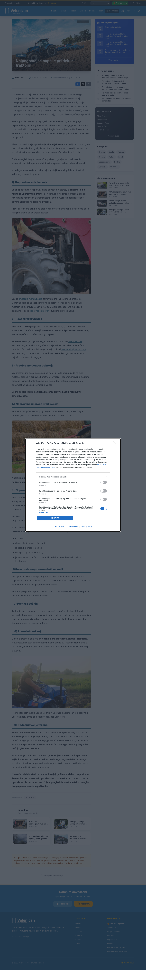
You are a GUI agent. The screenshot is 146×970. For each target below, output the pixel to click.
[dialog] (73, 485)
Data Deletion (59, 527)
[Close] (115, 443)
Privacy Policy (87, 527)
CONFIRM (55, 518)
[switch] (103, 482)
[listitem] (73, 477)
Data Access (73, 527)
